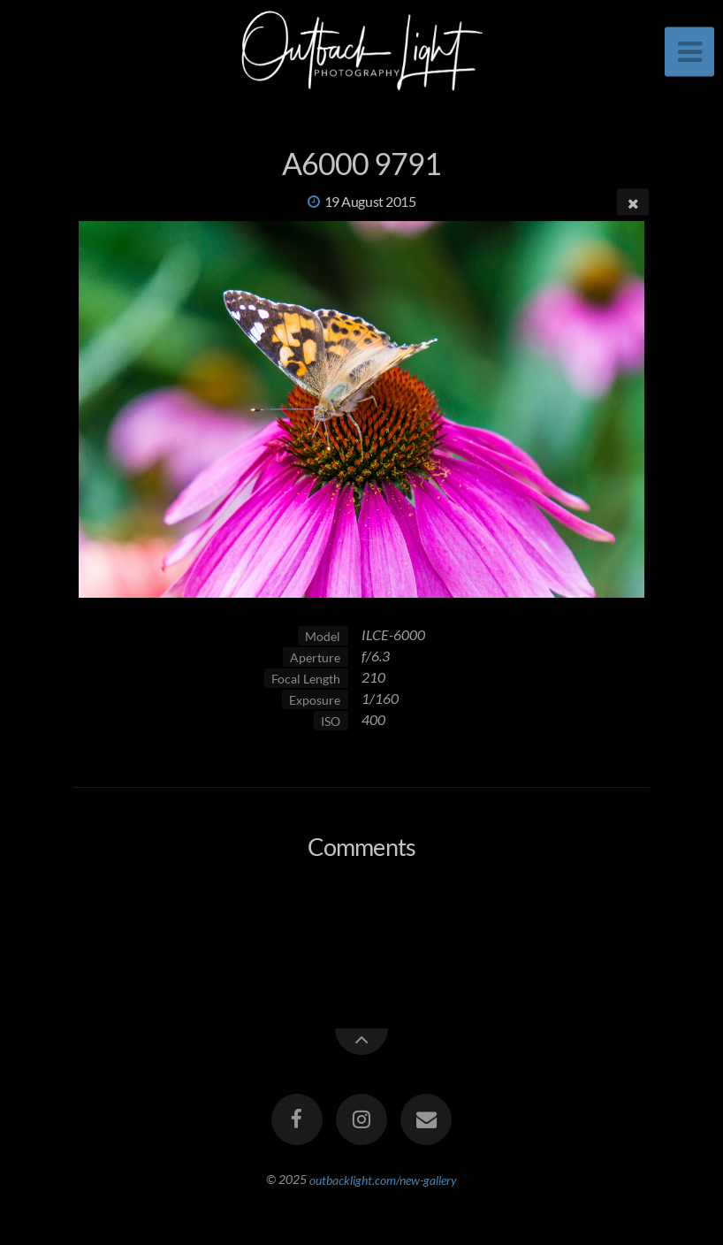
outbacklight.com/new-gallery (383, 1179)
